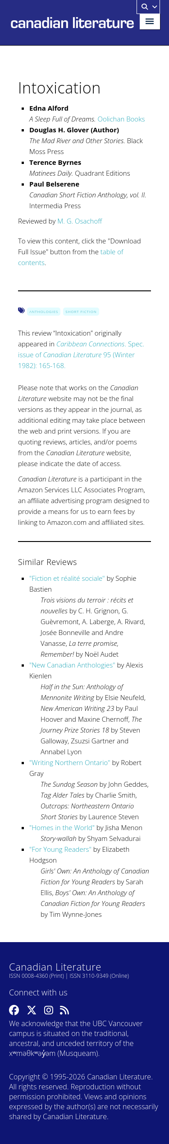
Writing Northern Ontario (70, 762)
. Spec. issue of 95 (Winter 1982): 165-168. (81, 354)
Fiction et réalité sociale (67, 578)
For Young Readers (60, 849)
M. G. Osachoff (79, 220)
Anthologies (43, 311)
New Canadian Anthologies (72, 664)
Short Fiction (80, 311)
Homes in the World (62, 827)
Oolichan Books (121, 118)
